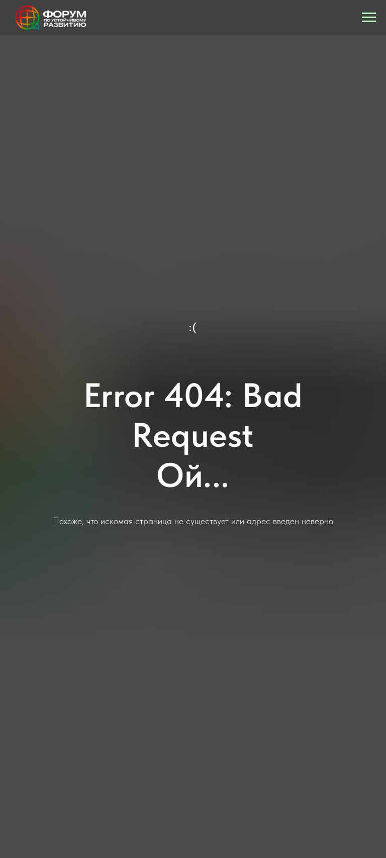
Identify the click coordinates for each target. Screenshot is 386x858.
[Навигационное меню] (369, 18)
